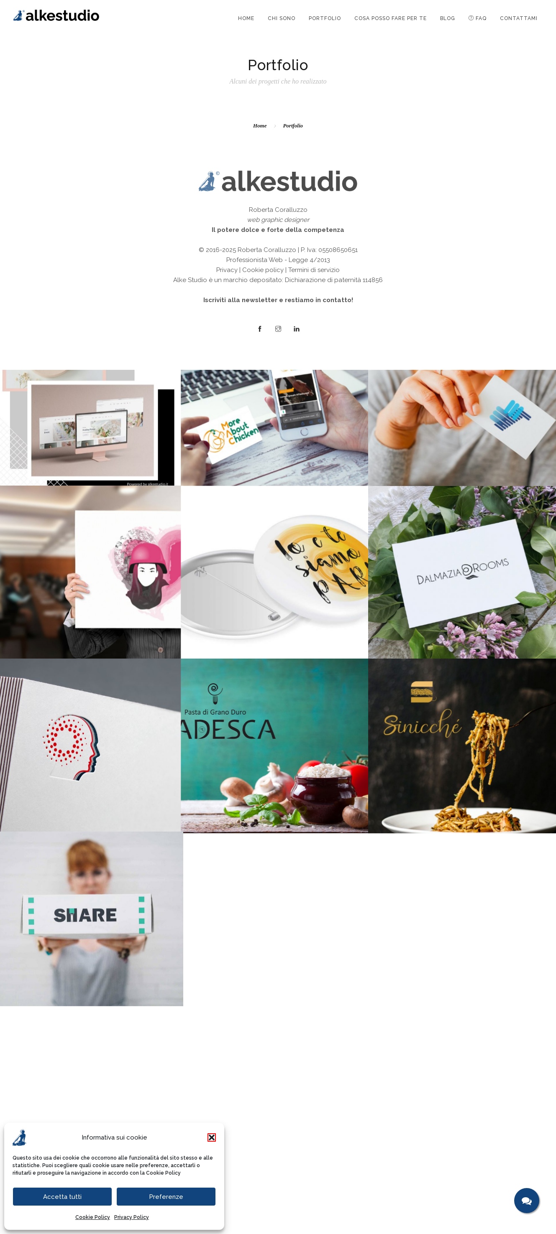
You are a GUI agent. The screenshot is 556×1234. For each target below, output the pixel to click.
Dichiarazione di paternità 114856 (334, 1147)
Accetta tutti (62, 1197)
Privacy (227, 1137)
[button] (212, 1137)
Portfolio (293, 125)
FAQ (478, 18)
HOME (246, 18)
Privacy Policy (131, 1217)
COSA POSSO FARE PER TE (390, 18)
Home (260, 125)
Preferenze (166, 1197)
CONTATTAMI (519, 18)
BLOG (447, 18)
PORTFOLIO (325, 18)
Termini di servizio (314, 1137)
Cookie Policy (163, 1173)
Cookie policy (263, 1137)
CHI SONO (281, 18)
